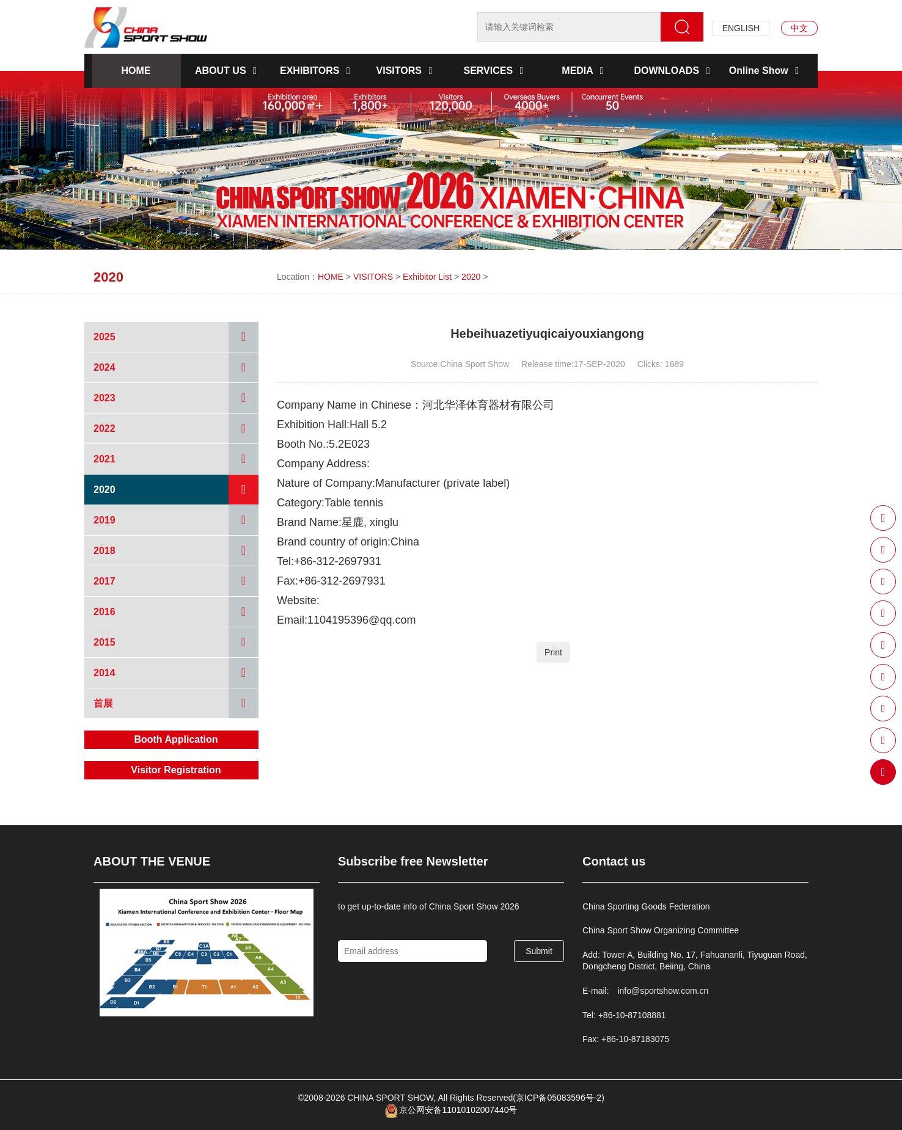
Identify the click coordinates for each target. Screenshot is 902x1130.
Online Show (766, 70)
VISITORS (406, 70)
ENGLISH (741, 28)
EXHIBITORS (317, 70)
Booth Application (176, 739)
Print (553, 652)
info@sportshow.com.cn (662, 991)
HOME (136, 70)
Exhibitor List (427, 277)
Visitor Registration (176, 770)
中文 (799, 28)
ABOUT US (228, 70)
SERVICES (495, 70)
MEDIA (584, 70)
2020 (470, 277)
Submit (539, 951)
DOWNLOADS (674, 70)
